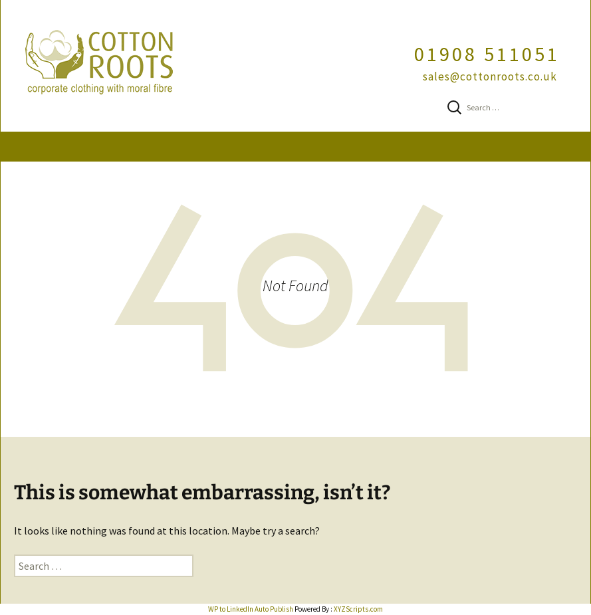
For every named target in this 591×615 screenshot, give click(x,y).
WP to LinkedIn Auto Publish (250, 609)
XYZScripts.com (358, 609)
